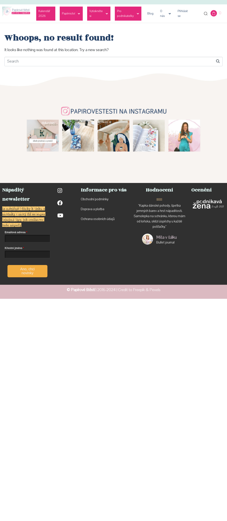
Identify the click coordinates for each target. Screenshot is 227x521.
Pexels (155, 290)
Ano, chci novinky (27, 271)
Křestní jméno (13, 248)
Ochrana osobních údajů (98, 219)
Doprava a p (89, 209)
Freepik (139, 290)
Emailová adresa (15, 232)
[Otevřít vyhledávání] (205, 13)
